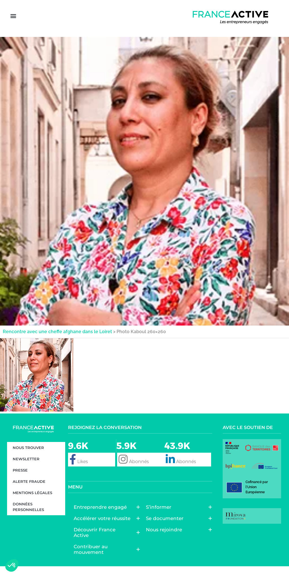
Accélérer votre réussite (103, 527)
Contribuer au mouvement (104, 558)
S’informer (160, 516)
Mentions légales (32, 501)
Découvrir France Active (104, 541)
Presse (20, 479)
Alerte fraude (29, 490)
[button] (13, 23)
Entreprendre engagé (102, 516)
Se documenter (166, 527)
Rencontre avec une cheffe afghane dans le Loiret (57, 340)
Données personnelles (28, 515)
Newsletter (26, 467)
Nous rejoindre (165, 538)
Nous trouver (28, 456)
